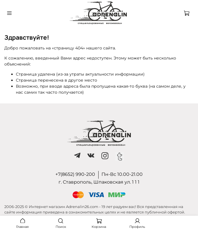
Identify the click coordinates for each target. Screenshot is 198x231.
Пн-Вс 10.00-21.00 (122, 174)
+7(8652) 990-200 (75, 174)
